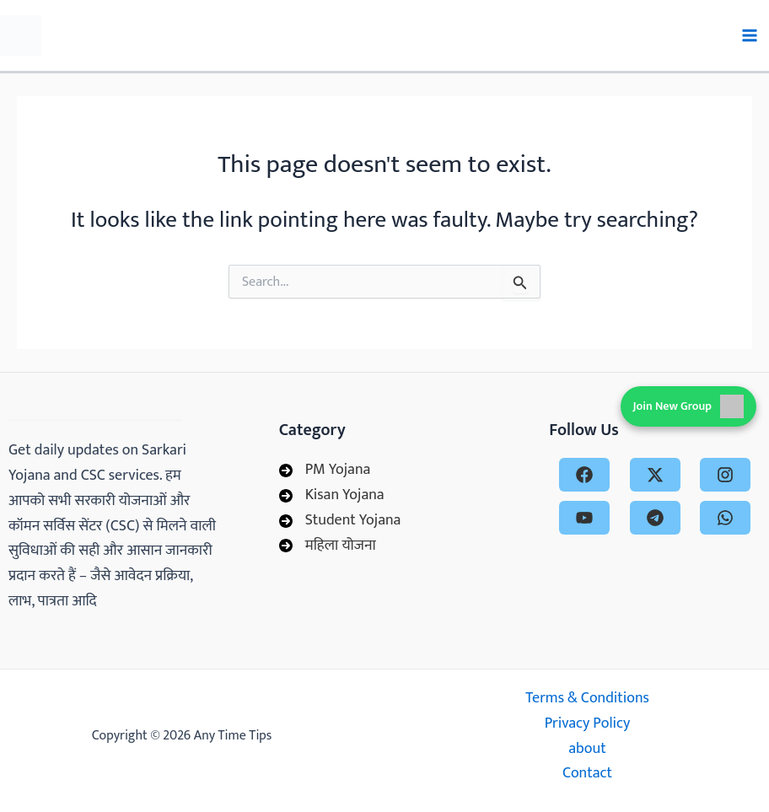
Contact (587, 773)
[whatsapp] (725, 518)
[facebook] (584, 475)
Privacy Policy (588, 724)
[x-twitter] (655, 475)
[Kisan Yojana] (331, 495)
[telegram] (655, 518)
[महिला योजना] (327, 546)
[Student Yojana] (340, 521)
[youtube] (584, 518)
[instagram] (725, 475)
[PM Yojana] (325, 470)
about (586, 749)
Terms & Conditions (587, 698)
